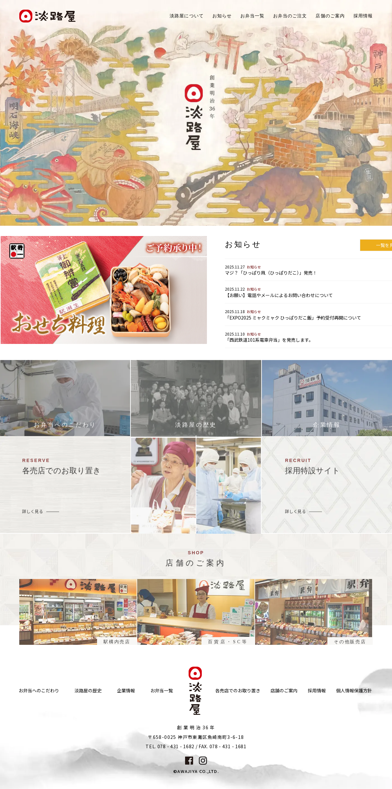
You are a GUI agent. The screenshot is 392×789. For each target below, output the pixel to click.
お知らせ (222, 15)
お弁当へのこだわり (39, 691)
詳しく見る (32, 514)
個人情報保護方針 (354, 691)
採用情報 (363, 15)
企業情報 (126, 691)
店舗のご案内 (284, 691)
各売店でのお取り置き (237, 691)
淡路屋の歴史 (88, 691)
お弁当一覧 (252, 15)
